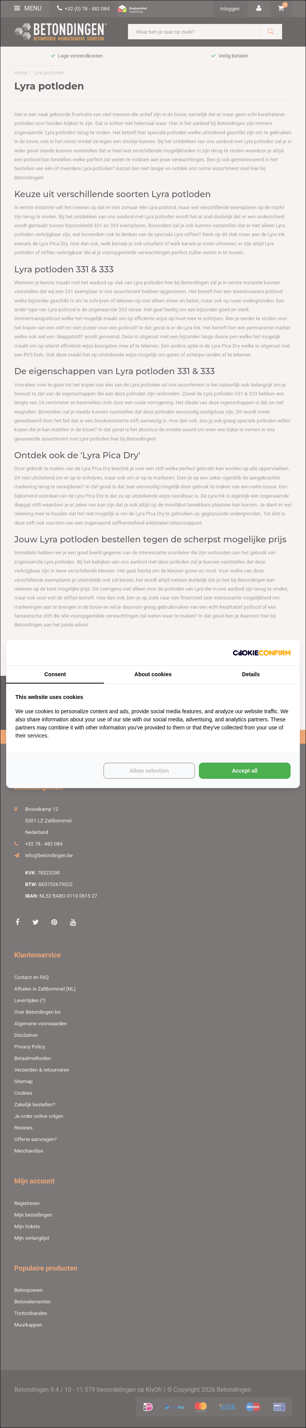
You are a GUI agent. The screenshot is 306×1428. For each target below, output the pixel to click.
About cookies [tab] (153, 674)
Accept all (244, 771)
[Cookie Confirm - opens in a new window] (262, 653)
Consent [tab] (55, 674)
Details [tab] (251, 674)
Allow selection (149, 771)
